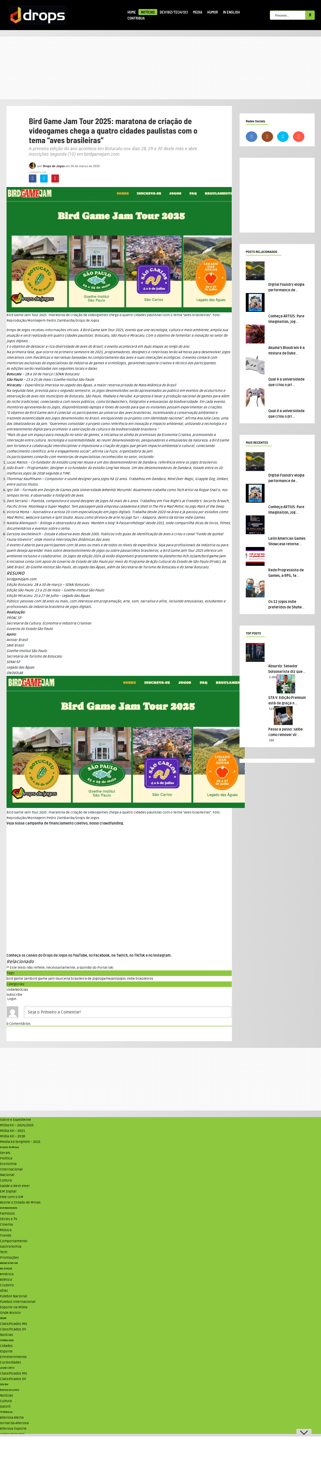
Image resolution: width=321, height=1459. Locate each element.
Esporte (6, 1351)
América (7, 1274)
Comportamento (13, 1241)
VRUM (3, 1318)
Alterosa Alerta (12, 1417)
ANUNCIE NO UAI (9, 1263)
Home (131, 12)
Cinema (6, 1224)
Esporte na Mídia (13, 1307)
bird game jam (19, 978)
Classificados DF (13, 1329)
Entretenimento (8, 1208)
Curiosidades (10, 1362)
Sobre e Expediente (15, 1120)
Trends (5, 1235)
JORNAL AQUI (7, 1340)
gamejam (109, 978)
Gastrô (5, 1406)
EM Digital (8, 1191)
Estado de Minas (9, 1147)
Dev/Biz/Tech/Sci (174, 12)
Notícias (148, 12)
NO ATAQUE (6, 1268)
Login (11, 999)
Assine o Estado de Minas (20, 1202)
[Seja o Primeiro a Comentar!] (127, 1012)
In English (231, 12)
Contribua (136, 18)
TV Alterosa (6, 1412)
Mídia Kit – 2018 (12, 1136)
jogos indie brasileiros (135, 978)
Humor (212, 12)
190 (271, 740)
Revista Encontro (9, 1390)
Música (6, 1230)
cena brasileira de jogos (81, 978)
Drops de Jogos (54, 166)
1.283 (272, 677)
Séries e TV (8, 1219)
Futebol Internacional (17, 1302)
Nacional (7, 1175)
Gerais (5, 1153)
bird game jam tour (46, 978)
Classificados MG (13, 1324)
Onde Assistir (10, 1313)
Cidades (6, 1346)
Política (6, 1158)
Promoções (9, 1257)
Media (197, 12)
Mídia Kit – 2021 (12, 1131)
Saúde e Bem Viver (15, 1186)
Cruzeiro (7, 1285)
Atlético (6, 1280)
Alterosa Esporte (13, 1428)
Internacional (11, 1169)
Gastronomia (10, 1246)
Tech (3, 1252)
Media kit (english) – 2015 (20, 1142)
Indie (11, 989)
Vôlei (4, 1291)
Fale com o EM (11, 1197)
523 (271, 709)
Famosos (7, 1213)
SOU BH (4, 1384)
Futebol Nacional (13, 1296)
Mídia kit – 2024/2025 (17, 1125)
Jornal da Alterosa (14, 1423)
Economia (8, 1164)
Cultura (6, 1180)
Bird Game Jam (95, 330)
